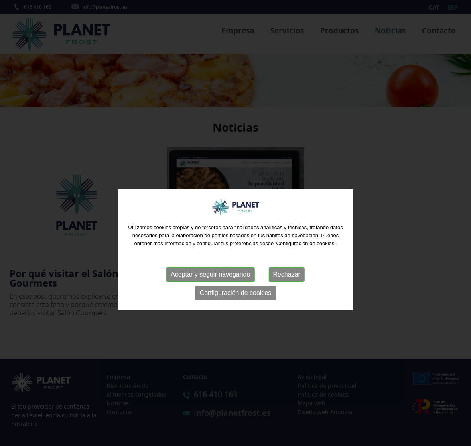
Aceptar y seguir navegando (210, 283)
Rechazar (286, 283)
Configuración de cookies (236, 302)
